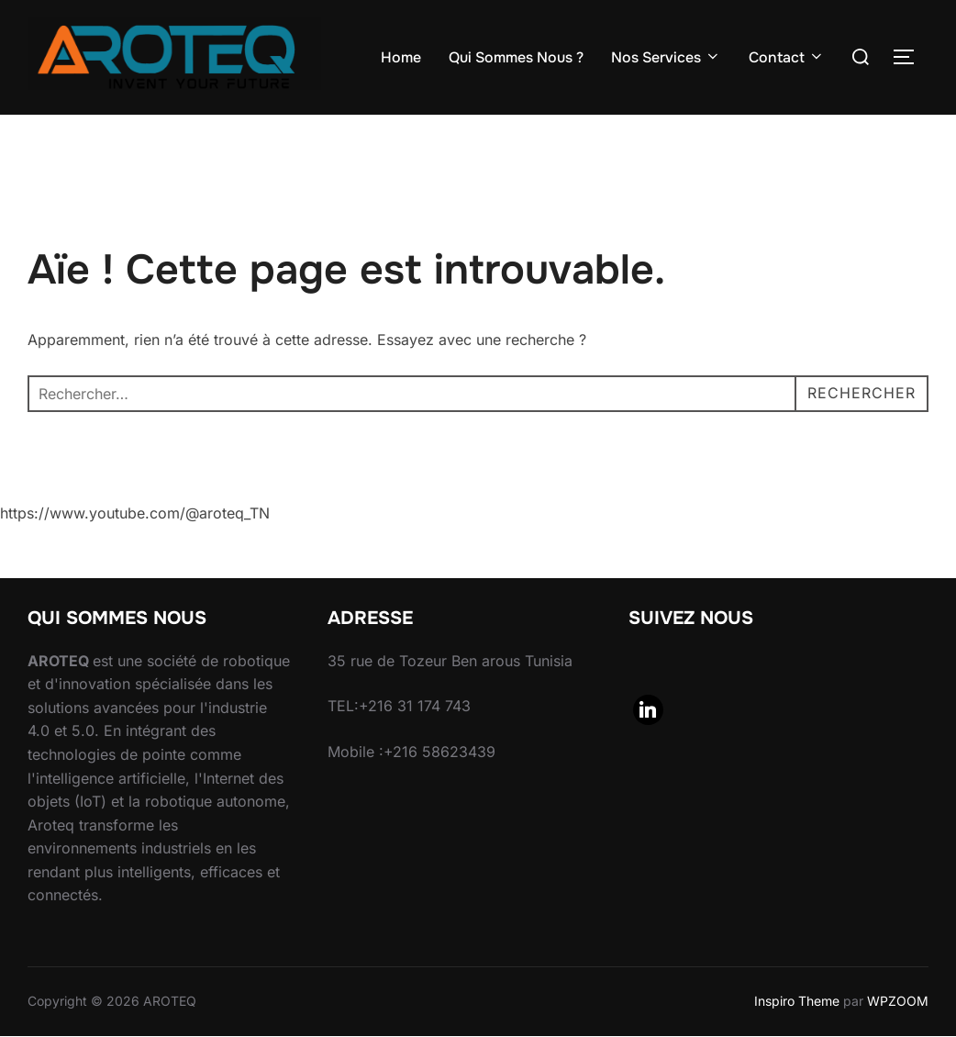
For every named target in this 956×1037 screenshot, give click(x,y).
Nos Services (666, 57)
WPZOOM (897, 1001)
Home (401, 57)
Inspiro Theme (796, 1001)
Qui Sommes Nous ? (516, 57)
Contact (787, 57)
